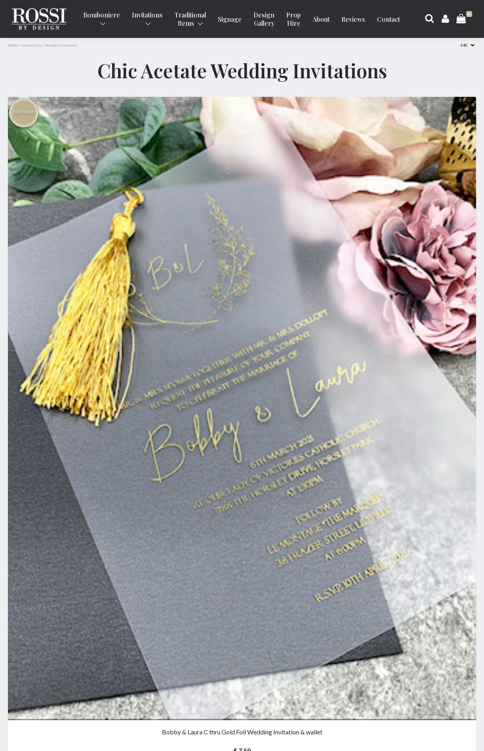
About (321, 19)
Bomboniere (101, 18)
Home (13, 45)
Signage (230, 19)
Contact (388, 19)
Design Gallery (263, 19)
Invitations (147, 18)
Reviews (353, 19)
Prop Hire (293, 19)
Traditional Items (190, 19)
